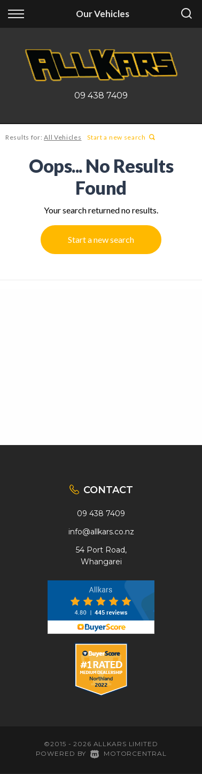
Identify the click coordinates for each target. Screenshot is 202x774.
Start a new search (121, 137)
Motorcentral (128, 753)
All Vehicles (62, 137)
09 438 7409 (101, 95)
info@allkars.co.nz (101, 532)
